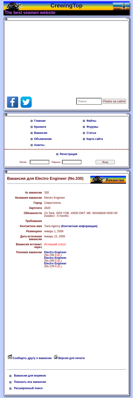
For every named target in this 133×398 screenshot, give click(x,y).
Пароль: (56, 162)
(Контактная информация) (79, 226)
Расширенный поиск (28, 388)
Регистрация (68, 154)
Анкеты (39, 145)
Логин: (23, 162)
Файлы (91, 120)
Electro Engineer (55, 252)
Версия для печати (71, 358)
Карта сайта (94, 139)
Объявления (43, 139)
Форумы (92, 126)
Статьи (91, 133)
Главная (40, 120)
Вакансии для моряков (30, 375)
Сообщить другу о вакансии (32, 358)
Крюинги (40, 126)
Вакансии (40, 133)
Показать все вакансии (30, 382)
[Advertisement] (61, 54)
